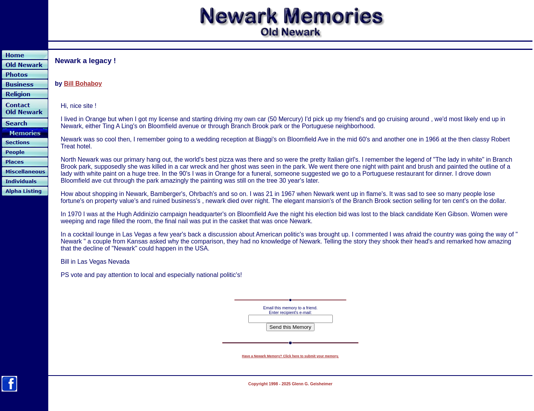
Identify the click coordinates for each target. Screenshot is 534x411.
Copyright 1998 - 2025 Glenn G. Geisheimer (290, 383)
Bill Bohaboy (83, 83)
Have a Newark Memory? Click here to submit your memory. (290, 356)
